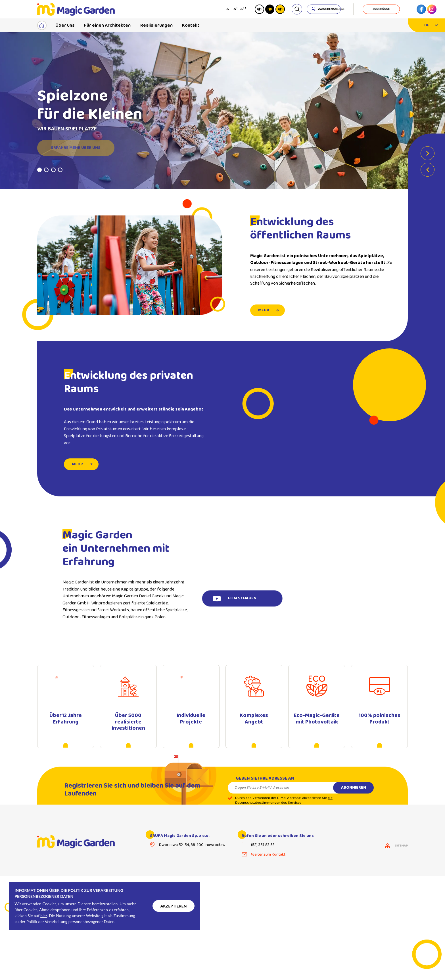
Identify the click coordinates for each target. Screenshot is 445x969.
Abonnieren (353, 797)
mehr (77, 473)
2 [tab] (46, 170)
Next (427, 154)
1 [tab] (39, 170)
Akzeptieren (173, 906)
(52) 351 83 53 (263, 845)
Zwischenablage (329, 9)
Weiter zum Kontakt (268, 855)
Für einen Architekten (107, 25)
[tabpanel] (222, 111)
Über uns (65, 25)
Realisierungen (156, 25)
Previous (427, 170)
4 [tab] (60, 170)
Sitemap (401, 846)
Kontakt (190, 25)
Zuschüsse (381, 9)
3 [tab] (53, 170)
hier (43, 915)
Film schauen (242, 599)
